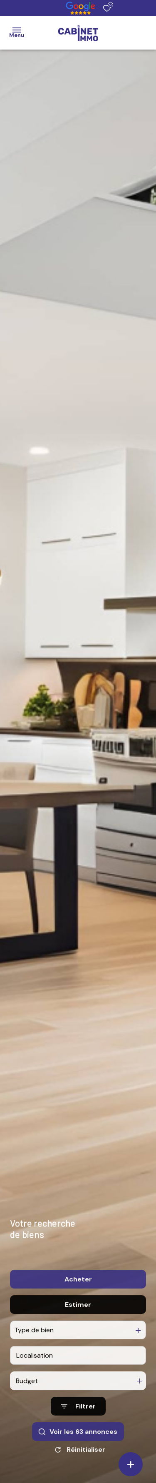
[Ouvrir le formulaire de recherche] (78, 1421)
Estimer (78, 1319)
